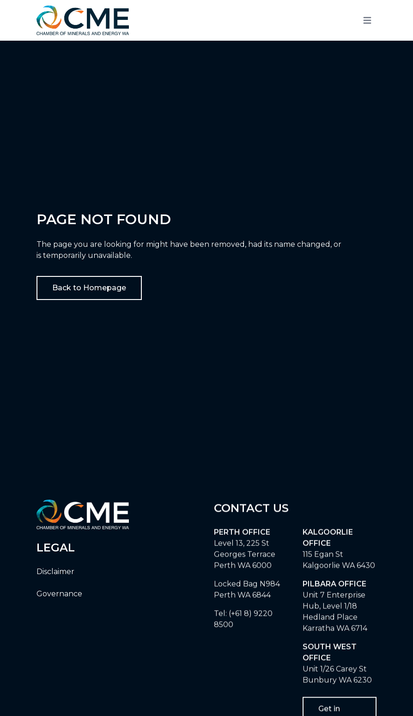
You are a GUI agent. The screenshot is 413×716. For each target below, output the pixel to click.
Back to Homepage (89, 287)
